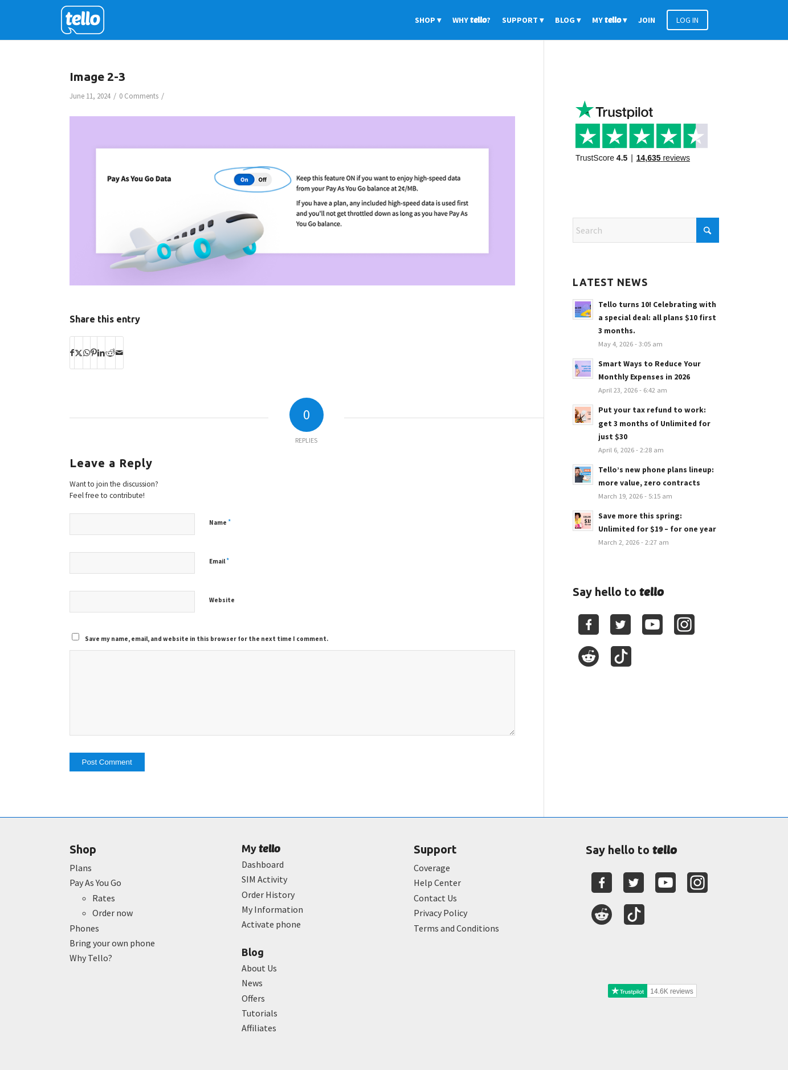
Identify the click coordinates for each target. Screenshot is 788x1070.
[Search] (646, 230)
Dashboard (263, 864)
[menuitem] (428, 20)
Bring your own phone (112, 943)
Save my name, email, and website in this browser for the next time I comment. (206, 639)
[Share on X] (79, 353)
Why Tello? (91, 957)
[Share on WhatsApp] (86, 353)
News (252, 983)
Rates (103, 898)
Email (219, 561)
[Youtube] (652, 624)
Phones (84, 928)
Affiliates (259, 1028)
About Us (259, 968)
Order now (112, 912)
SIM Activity (264, 879)
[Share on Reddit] (110, 353)
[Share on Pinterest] (94, 353)
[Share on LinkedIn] (101, 353)
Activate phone (271, 924)
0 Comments (138, 96)
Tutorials (259, 1013)
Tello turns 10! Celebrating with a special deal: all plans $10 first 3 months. (657, 318)
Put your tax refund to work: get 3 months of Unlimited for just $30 (654, 423)
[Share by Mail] (119, 353)
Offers (253, 998)
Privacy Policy (440, 912)
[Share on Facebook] (72, 353)
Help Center (437, 882)
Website (222, 600)
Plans (81, 867)
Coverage (432, 867)
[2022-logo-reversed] (86, 20)
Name (220, 522)
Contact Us (435, 898)
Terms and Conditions (456, 928)
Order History (268, 894)
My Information (272, 909)
